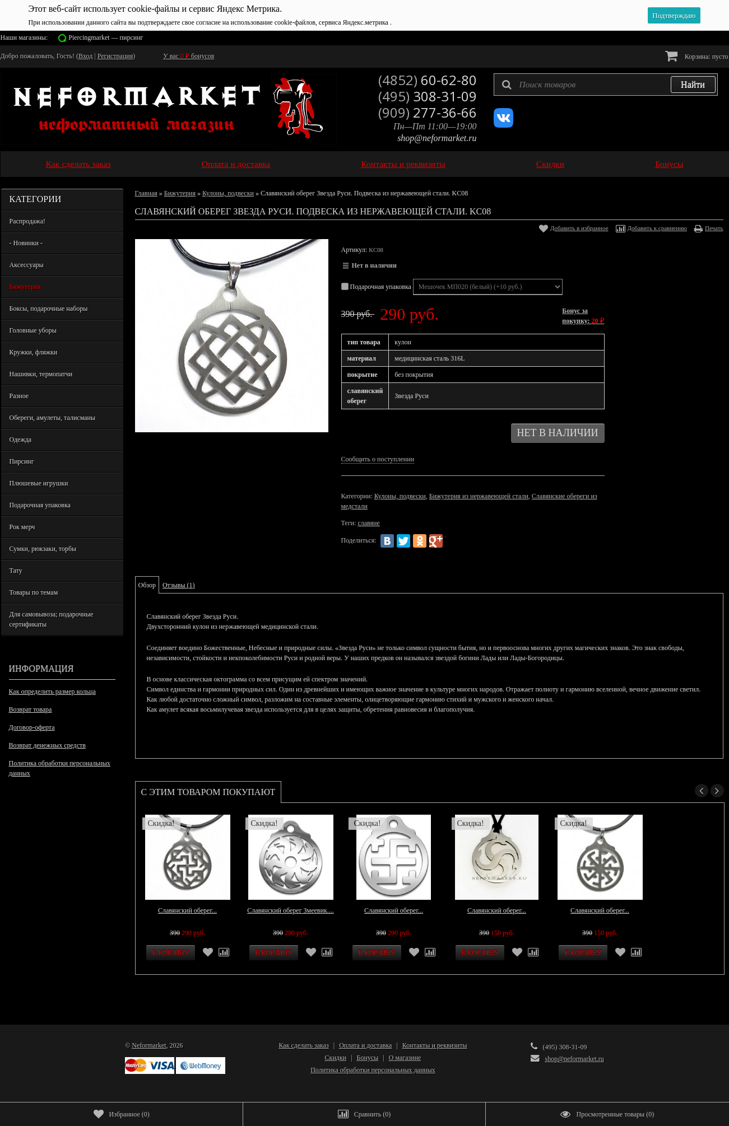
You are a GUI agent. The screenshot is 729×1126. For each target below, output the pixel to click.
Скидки (550, 164)
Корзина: (696, 56)
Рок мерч (22, 527)
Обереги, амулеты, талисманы (53, 418)
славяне (368, 523)
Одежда (21, 439)
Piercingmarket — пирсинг (105, 37)
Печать (714, 228)
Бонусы (669, 164)
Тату (16, 570)
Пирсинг (22, 461)
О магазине (405, 1058)
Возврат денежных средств (47, 745)
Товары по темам (34, 592)
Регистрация (115, 56)
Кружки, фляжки (34, 352)
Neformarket (149, 1045)
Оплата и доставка (236, 164)
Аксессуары (27, 265)
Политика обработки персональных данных (59, 768)
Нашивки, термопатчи (41, 374)
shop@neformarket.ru (436, 138)
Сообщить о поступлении (378, 459)
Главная (146, 193)
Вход (85, 56)
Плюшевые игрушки (39, 483)
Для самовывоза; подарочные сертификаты (52, 619)
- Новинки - (26, 243)
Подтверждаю (673, 15)
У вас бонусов (188, 56)
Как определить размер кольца (52, 691)
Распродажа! (27, 221)
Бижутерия (25, 287)
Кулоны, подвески (228, 193)
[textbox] (606, 84)
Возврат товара (30, 709)
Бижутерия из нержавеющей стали (478, 496)
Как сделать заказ (78, 164)
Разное (19, 396)
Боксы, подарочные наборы (49, 308)
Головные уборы (33, 330)
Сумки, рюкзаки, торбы (43, 549)
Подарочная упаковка (40, 505)
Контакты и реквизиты (403, 164)
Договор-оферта (32, 727)
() (122, 1114)
